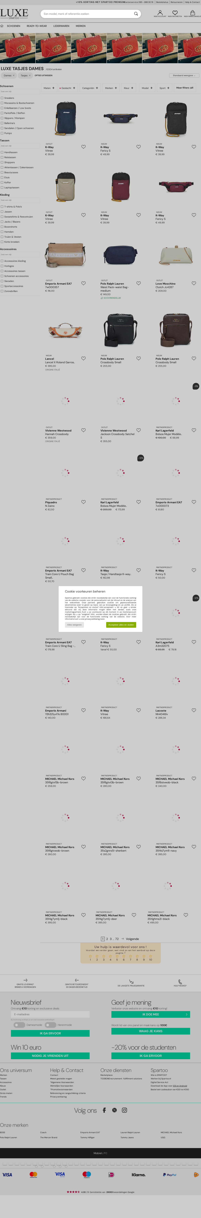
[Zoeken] (136, 14)
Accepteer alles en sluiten (121, 625)
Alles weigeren (74, 625)
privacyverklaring (92, 619)
